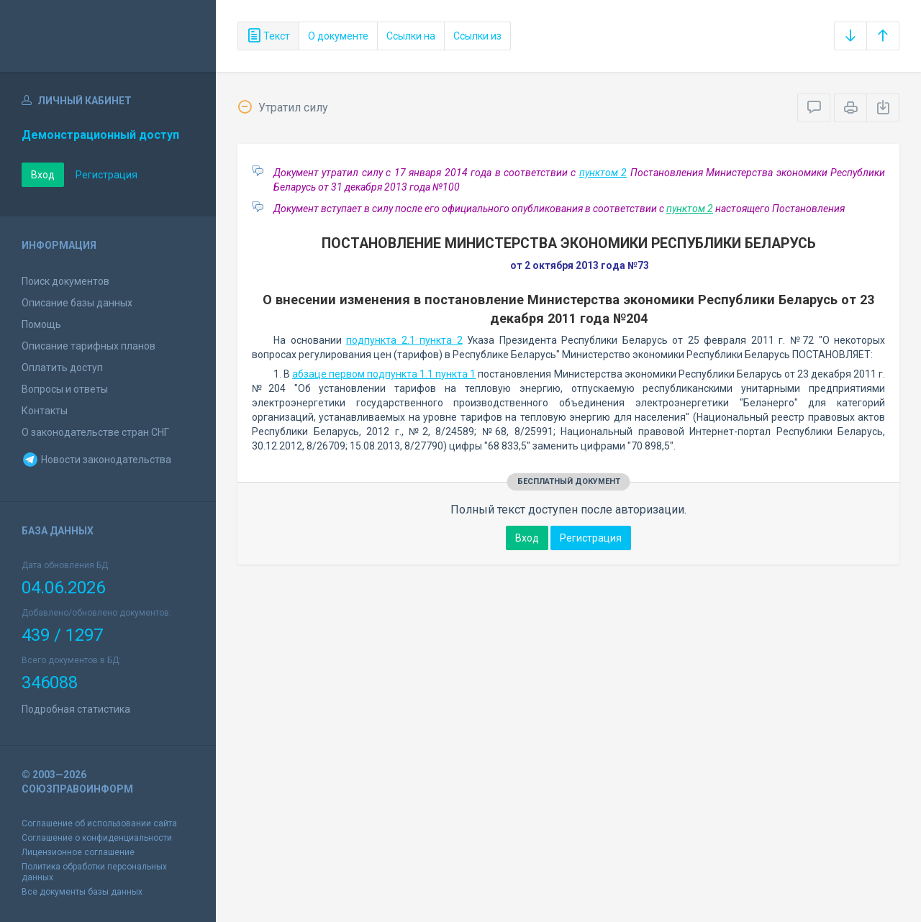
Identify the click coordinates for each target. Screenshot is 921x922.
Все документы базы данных (82, 892)
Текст (268, 36)
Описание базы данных (77, 303)
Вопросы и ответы (65, 389)
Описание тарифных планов (88, 346)
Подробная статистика (76, 709)
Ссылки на (410, 36)
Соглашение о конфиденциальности (97, 838)
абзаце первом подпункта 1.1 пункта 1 (384, 374)
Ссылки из (477, 36)
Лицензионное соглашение (78, 852)
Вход (43, 175)
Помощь (41, 324)
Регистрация (106, 175)
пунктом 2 (603, 172)
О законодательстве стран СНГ (95, 432)
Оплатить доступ (62, 367)
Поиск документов (65, 281)
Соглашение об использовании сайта (99, 823)
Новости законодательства (96, 459)
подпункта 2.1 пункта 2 (404, 340)
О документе (338, 36)
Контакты (45, 410)
